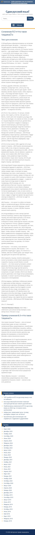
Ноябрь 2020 (8, 478)
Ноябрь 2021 (8, 462)
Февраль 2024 (8, 443)
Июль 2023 (7, 452)
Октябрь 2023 (8, 448)
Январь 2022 (8, 457)
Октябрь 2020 (8, 481)
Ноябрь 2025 (8, 434)
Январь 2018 (8, 521)
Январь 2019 (8, 507)
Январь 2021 (8, 476)
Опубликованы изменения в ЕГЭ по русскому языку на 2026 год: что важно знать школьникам (18, 408)
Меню (17, 25)
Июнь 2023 (7, 455)
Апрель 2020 (8, 488)
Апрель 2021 (8, 471)
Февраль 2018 (8, 518)
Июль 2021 (7, 467)
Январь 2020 (8, 490)
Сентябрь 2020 (8, 483)
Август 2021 (7, 464)
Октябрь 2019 (8, 495)
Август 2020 (7, 485)
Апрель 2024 (8, 441)
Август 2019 (7, 500)
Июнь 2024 (7, 438)
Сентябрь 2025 (8, 436)
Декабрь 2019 (8, 493)
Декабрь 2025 (8, 431)
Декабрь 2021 (8, 460)
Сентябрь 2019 (8, 497)
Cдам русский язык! (17, 11)
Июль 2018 (7, 511)
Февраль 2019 (8, 504)
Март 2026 (7, 429)
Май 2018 (7, 514)
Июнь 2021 (7, 469)
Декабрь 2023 (8, 445)
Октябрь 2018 (8, 509)
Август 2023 (7, 450)
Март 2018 (7, 516)
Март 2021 (7, 474)
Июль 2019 (7, 502)
